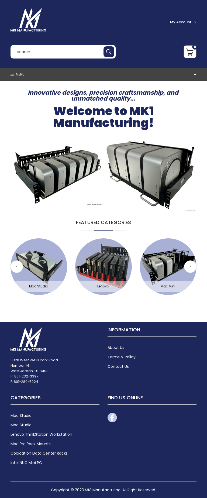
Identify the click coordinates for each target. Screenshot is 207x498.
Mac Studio (38, 286)
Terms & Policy (122, 357)
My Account (183, 22)
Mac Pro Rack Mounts (31, 444)
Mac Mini (168, 286)
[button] (190, 266)
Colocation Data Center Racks (39, 453)
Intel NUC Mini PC (26, 462)
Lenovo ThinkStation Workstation (41, 434)
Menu (18, 74)
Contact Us (118, 366)
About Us (116, 347)
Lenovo (103, 286)
